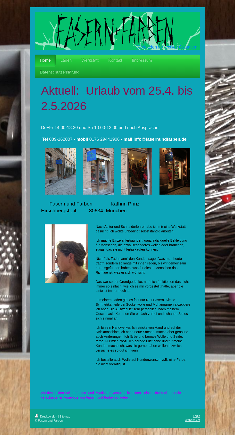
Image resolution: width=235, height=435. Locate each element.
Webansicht (192, 420)
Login (196, 416)
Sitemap (64, 416)
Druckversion (46, 416)
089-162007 (61, 139)
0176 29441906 (104, 139)
